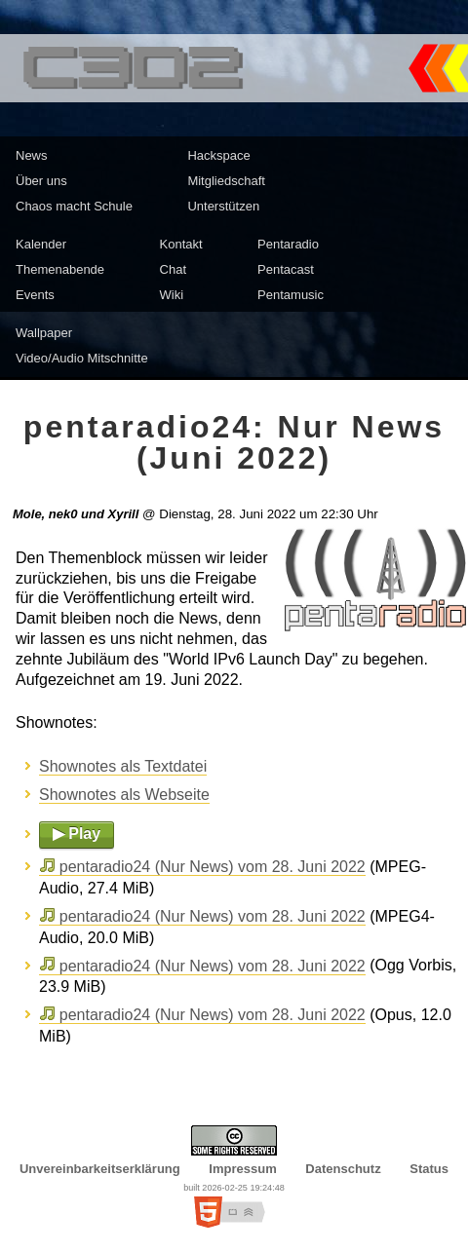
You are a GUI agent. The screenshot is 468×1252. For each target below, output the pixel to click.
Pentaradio (288, 244)
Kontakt (181, 244)
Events (35, 294)
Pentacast (285, 269)
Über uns (41, 180)
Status (429, 1168)
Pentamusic (290, 294)
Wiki (172, 294)
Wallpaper (44, 332)
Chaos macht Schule (74, 206)
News (32, 155)
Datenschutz (342, 1168)
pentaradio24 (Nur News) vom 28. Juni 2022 (212, 866)
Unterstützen (223, 206)
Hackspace (218, 155)
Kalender (41, 244)
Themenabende (60, 269)
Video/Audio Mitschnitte (82, 358)
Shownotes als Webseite (124, 794)
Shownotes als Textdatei (123, 766)
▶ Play (76, 833)
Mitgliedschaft (225, 180)
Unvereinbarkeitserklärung (100, 1168)
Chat (173, 269)
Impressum (242, 1168)
